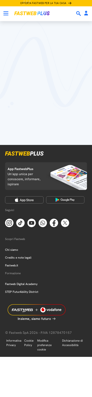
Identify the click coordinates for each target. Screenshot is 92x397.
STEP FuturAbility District (21, 292)
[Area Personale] (86, 13)
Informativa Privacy (13, 343)
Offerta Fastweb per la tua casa (43, 3)
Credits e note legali (18, 257)
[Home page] (32, 13)
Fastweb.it (11, 265)
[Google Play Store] (65, 199)
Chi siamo (11, 250)
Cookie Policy (28, 343)
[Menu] (6, 13)
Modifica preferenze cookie (44, 345)
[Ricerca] (79, 13)
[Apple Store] (24, 199)
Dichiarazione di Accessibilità (72, 343)
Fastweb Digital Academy (21, 284)
